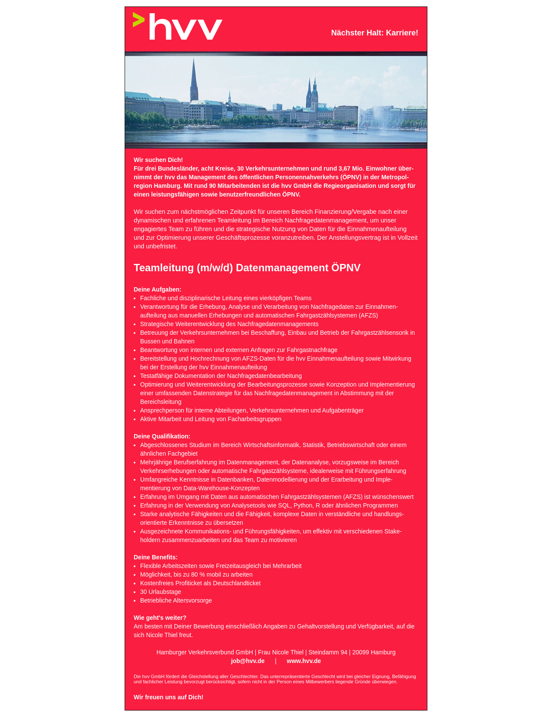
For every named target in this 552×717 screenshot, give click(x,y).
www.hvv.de (304, 660)
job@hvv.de (248, 660)
